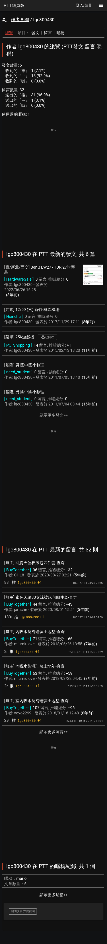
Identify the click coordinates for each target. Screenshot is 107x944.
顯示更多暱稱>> (53, 895)
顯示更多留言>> (53, 731)
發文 (35, 32)
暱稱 (60, 32)
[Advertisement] (53, 186)
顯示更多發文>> (53, 415)
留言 (48, 32)
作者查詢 (20, 19)
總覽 (9, 32)
